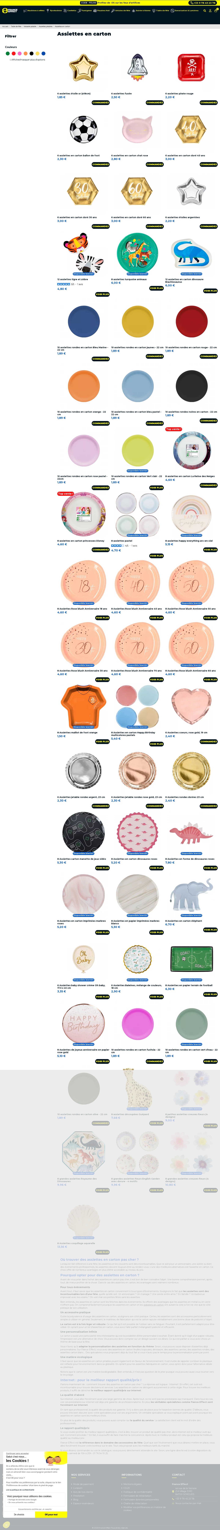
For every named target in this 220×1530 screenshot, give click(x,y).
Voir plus (102, 294)
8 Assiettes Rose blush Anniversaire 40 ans (136, 608)
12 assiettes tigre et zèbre (72, 279)
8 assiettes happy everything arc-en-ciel (189, 540)
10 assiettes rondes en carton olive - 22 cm (82, 1114)
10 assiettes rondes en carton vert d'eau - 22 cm (191, 1051)
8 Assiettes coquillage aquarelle (76, 1243)
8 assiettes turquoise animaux (129, 279)
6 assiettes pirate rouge (179, 93)
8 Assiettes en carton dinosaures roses (134, 859)
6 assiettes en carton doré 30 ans (77, 217)
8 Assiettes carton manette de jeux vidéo (81, 859)
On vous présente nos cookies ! (22, 1502)
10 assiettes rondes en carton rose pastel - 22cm (82, 477)
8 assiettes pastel (121, 540)
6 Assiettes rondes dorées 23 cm (184, 797)
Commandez (100, 102)
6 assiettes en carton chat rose (129, 155)
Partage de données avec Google (23, 1500)
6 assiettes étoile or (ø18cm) (73, 93)
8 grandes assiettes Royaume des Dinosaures (77, 1180)
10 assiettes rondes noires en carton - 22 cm (191, 411)
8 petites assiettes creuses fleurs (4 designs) (186, 1115)
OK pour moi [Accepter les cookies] (51, 1514)
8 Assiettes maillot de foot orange (77, 732)
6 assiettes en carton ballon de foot (78, 155)
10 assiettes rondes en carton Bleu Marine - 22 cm (82, 348)
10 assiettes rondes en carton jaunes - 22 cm (137, 347)
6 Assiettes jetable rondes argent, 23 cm (81, 797)
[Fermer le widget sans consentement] (17, 1453)
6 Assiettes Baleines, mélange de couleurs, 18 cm (136, 986)
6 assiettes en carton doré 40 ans (185, 155)
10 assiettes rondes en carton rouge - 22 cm (191, 347)
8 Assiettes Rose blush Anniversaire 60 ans (190, 670)
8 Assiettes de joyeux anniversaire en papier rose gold (83, 1051)
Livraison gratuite (101, 2)
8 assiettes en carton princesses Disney (80, 540)
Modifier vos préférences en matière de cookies (144, 1509)
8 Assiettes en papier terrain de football (188, 985)
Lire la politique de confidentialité (20, 1490)
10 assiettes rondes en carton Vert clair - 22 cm (136, 477)
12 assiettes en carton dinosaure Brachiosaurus (184, 280)
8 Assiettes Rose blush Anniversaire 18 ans (82, 608)
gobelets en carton (153, 1304)
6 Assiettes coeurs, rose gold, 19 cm (186, 732)
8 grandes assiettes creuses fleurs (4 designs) (187, 1180)
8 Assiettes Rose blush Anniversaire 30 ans (82, 670)
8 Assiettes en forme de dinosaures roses (189, 859)
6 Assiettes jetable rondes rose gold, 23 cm (136, 797)
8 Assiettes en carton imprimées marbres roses (81, 922)
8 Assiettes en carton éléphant (183, 921)
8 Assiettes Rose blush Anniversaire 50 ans (190, 608)
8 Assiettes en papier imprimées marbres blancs (135, 922)
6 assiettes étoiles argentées (182, 217)
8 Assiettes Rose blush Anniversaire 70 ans (136, 670)
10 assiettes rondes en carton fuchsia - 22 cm (135, 1051)
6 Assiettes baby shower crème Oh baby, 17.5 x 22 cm (81, 986)
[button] (6, 1524)
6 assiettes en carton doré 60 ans (131, 217)
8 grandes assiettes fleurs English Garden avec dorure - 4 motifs (135, 1180)
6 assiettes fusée (121, 93)
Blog (75, 1499)
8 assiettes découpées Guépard (130, 1114)
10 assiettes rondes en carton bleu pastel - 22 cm (136, 413)
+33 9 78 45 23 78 (203, 2)
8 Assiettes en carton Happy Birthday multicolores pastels (133, 734)
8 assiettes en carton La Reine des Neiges (190, 476)
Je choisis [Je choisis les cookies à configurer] (19, 1514)
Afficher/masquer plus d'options (28, 59)
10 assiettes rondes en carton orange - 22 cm (81, 413)
